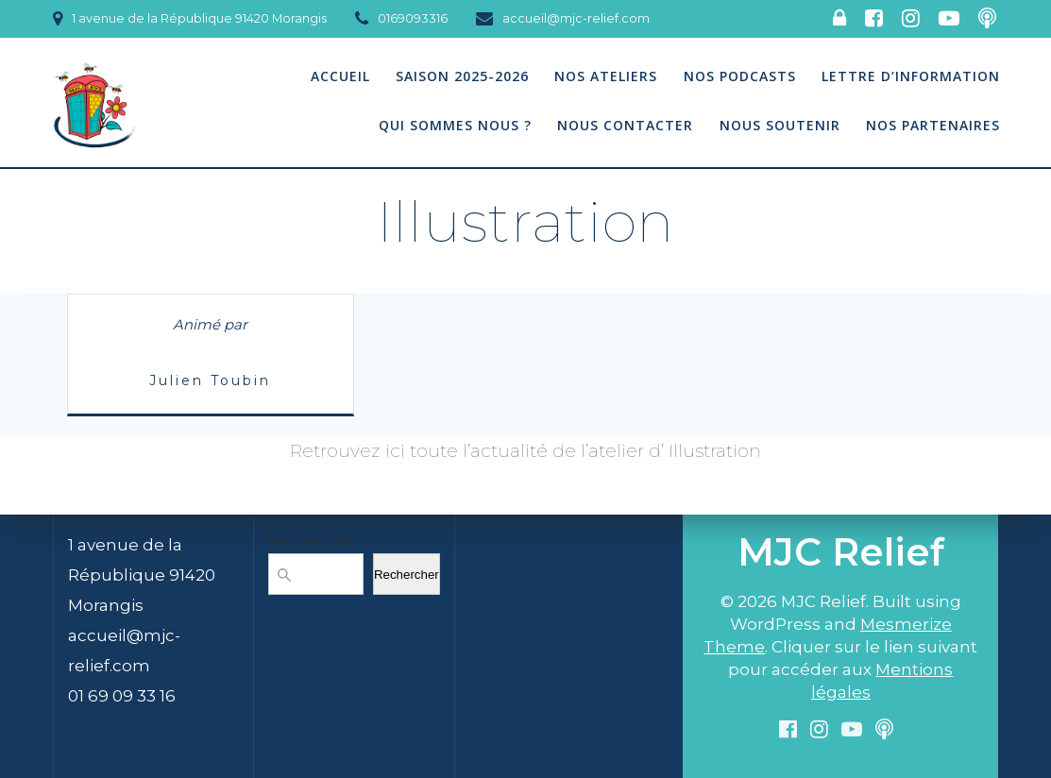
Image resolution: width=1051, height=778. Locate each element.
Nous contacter (625, 125)
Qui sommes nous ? (455, 125)
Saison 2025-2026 (462, 76)
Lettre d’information (911, 76)
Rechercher (311, 541)
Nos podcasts (740, 76)
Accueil (340, 76)
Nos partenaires (933, 125)
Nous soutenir (780, 125)
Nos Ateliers (605, 76)
